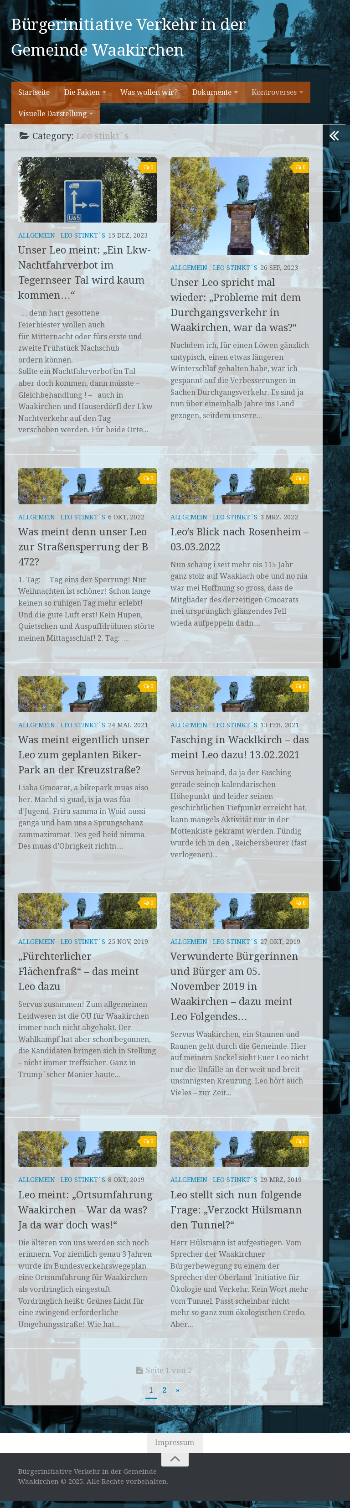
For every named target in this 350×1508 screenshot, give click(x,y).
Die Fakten (82, 97)
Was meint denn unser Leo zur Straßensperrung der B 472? (83, 554)
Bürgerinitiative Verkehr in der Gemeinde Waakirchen (130, 39)
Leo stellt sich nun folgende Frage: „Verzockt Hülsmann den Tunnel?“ (236, 1217)
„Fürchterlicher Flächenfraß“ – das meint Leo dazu (78, 978)
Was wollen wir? (149, 97)
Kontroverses (274, 97)
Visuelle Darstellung (53, 119)
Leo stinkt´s (83, 242)
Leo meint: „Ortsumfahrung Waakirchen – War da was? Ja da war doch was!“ (85, 1217)
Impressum (175, 1450)
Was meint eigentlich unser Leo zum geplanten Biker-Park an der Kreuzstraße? (83, 762)
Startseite (34, 97)
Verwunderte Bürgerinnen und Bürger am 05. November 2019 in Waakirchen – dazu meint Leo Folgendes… (234, 993)
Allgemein (36, 242)
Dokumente (211, 97)
